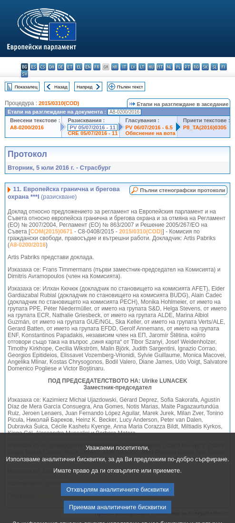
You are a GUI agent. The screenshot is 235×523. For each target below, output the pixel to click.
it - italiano (123, 66)
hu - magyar (151, 66)
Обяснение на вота (151, 133)
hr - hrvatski (114, 66)
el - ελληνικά (78, 66)
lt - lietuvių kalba (142, 66)
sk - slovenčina (205, 66)
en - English (87, 66)
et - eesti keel (69, 66)
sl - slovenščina (214, 66)
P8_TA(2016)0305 (204, 127)
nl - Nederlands (169, 66)
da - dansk (51, 66)
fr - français (96, 66)
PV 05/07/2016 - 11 (92, 127)
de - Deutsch (60, 66)
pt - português (187, 66)
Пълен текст (130, 86)
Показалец (26, 86)
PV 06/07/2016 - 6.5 (149, 127)
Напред (85, 86)
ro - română (196, 66)
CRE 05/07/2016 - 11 (93, 133)
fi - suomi (223, 66)
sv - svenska (24, 73)
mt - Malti (160, 66)
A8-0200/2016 (27, 127)
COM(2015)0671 (51, 231)
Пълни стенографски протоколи (182, 190)
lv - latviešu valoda (133, 66)
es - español (33, 66)
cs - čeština (42, 66)
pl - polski (178, 66)
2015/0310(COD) (59, 103)
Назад (61, 86)
